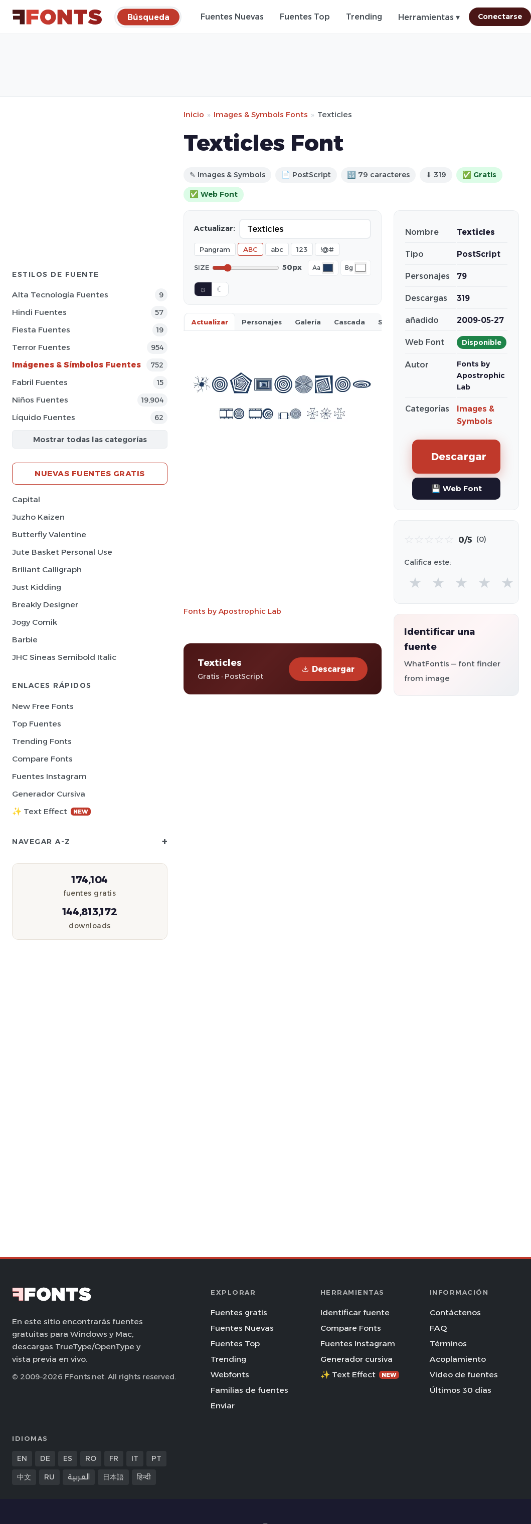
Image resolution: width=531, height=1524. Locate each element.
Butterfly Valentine (49, 534)
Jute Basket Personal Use (62, 552)
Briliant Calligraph (47, 569)
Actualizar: (214, 228)
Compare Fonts (42, 759)
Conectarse (500, 16)
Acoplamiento (458, 1359)
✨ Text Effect (51, 811)
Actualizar (210, 322)
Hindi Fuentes (39, 312)
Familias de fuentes (249, 1390)
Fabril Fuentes (40, 382)
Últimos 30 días (460, 1390)
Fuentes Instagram (49, 776)
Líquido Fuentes (43, 417)
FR (113, 1458)
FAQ (438, 1328)
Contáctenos (455, 1312)
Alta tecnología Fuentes (60, 294)
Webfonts (230, 1374)
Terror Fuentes (41, 347)
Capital (26, 499)
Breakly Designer (45, 604)
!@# (327, 249)
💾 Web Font (456, 488)
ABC (250, 249)
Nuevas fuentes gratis (90, 473)
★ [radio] (415, 582)
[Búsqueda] (148, 17)
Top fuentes (36, 723)
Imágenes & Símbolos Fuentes (76, 364)
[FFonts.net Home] (57, 17)
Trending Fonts (42, 741)
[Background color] (361, 268)
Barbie (25, 639)
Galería (308, 322)
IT (134, 1458)
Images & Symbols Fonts (261, 114)
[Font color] (328, 268)
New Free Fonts (43, 706)
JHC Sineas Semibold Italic (64, 657)
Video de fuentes (464, 1374)
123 (301, 249)
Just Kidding (36, 587)
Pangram (215, 249)
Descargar (328, 669)
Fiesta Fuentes (41, 329)
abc (277, 249)
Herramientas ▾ (429, 17)
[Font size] (245, 268)
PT (156, 1458)
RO (90, 1458)
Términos (448, 1343)
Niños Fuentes (40, 400)
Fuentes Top (305, 17)
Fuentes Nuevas (232, 17)
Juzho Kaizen (38, 517)
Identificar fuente (355, 1312)
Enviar (223, 1405)
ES (67, 1458)
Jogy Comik (34, 622)
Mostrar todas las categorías (90, 439)
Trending (364, 17)
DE (45, 1458)
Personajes (262, 322)
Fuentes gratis (239, 1312)
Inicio (194, 114)
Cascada (349, 322)
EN (22, 1458)
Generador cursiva (48, 794)
